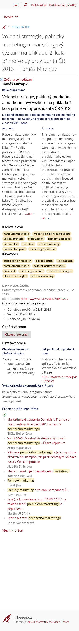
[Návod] (5, 415)
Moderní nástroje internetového (38, 471)
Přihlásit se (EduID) (62, 5)
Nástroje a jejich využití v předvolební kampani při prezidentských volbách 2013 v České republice (41, 457)
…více (28, 214)
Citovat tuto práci (16, 334)
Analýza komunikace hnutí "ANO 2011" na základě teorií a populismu (36, 504)
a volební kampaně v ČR (37, 490)
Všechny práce (12, 530)
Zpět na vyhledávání (18, 79)
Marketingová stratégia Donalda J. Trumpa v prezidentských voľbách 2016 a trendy (38, 424)
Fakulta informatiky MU (40, 622)
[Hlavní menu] (16, 5)
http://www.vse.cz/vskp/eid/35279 (44, 299)
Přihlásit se (39, 5)
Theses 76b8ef (20, 27)
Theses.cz (10, 17)
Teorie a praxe (34, 518)
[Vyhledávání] (25, 5)
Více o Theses (61, 622)
